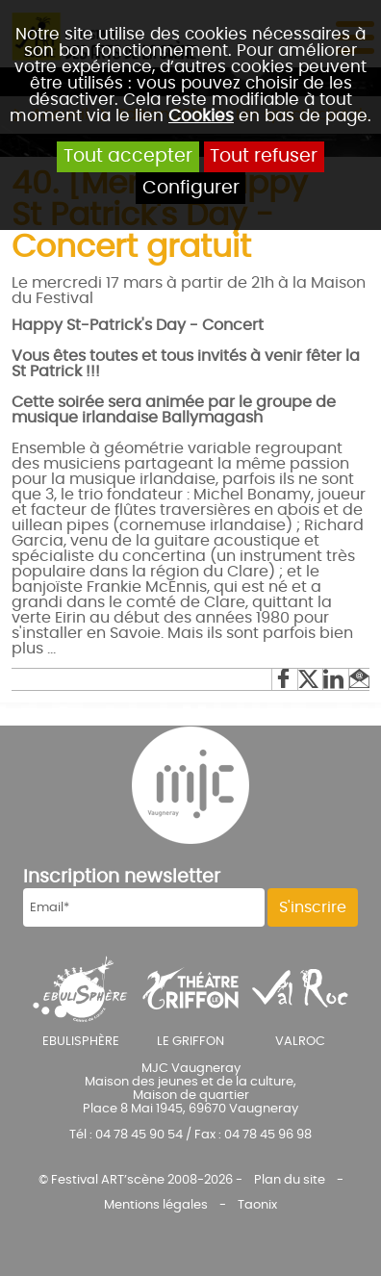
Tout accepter (128, 156)
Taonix (257, 1205)
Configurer (191, 188)
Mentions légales (156, 1205)
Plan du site (289, 1180)
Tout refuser (264, 156)
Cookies (201, 116)
